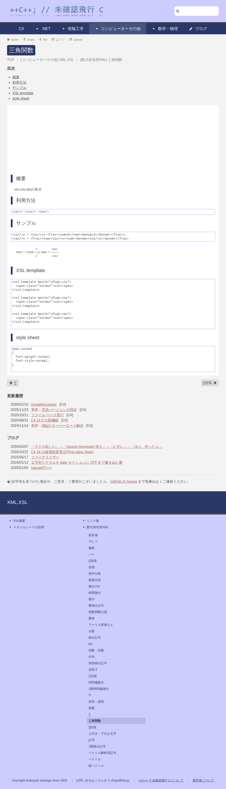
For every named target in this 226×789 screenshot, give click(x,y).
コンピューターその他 (118, 28)
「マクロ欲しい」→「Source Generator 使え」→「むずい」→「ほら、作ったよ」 (97, 446)
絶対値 (93, 535)
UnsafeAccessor (44, 404)
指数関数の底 (98, 612)
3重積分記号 (97, 746)
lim (90, 644)
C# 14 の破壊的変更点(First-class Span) (62, 452)
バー (92, 554)
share (28, 39)
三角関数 (21, 50)
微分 (92, 599)
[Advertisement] (113, 139)
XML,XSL (17, 502)
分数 (92, 631)
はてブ (58, 39)
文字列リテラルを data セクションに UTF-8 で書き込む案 (76, 462)
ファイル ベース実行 (47, 415)
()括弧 (93, 676)
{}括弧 (93, 560)
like (43, 39)
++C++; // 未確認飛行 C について (161, 780)
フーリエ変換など (101, 624)
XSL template (22, 93)
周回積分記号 (98, 663)
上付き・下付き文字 (102, 733)
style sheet (20, 98)
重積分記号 (96, 605)
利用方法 (19, 82)
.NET (42, 28)
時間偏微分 (96, 682)
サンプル (19, 88)
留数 (92, 708)
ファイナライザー (45, 457)
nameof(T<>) (41, 468)
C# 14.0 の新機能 (44, 420)
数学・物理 (165, 28)
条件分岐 (95, 573)
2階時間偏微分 (99, 689)
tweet (12, 39)
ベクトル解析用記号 (102, 753)
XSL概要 (17, 520)
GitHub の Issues (123, 481)
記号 (92, 740)
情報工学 (73, 28)
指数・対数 (96, 650)
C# (21, 28)
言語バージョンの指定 (59, 410)
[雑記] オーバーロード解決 (62, 426)
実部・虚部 (96, 701)
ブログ (198, 28)
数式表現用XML (95, 527)
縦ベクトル (96, 765)
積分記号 (95, 637)
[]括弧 (210, 383)
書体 (92, 618)
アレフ (93, 541)
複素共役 (95, 580)
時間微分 (95, 592)
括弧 (92, 567)
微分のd (94, 586)
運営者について (203, 780)
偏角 (92, 548)
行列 (92, 656)
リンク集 (90, 520)
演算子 (93, 669)
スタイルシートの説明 (26, 527)
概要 (15, 77)
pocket (75, 39)
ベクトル (95, 759)
